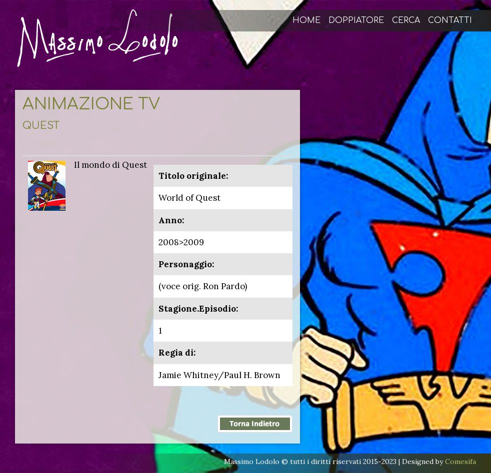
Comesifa (460, 461)
